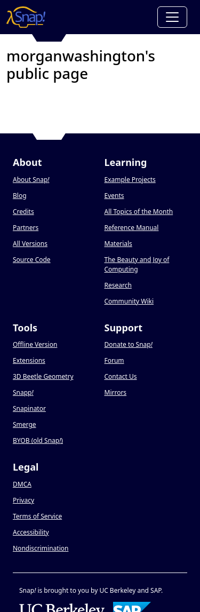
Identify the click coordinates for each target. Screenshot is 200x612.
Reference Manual (132, 227)
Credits (23, 211)
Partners (25, 227)
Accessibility (31, 532)
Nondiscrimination (40, 548)
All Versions (30, 243)
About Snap (31, 179)
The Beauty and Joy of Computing (137, 264)
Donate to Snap (129, 344)
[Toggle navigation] (172, 17)
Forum (114, 360)
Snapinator (29, 408)
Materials (118, 243)
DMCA (22, 484)
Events (114, 195)
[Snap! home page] (25, 17)
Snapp (23, 392)
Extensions (29, 360)
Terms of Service (37, 516)
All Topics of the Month (139, 211)
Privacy (23, 500)
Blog (20, 195)
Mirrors (116, 392)
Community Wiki (129, 301)
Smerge (24, 424)
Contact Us (121, 376)
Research (118, 285)
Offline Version (35, 344)
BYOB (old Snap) (38, 440)
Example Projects (130, 179)
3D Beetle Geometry (43, 376)
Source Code (32, 259)
